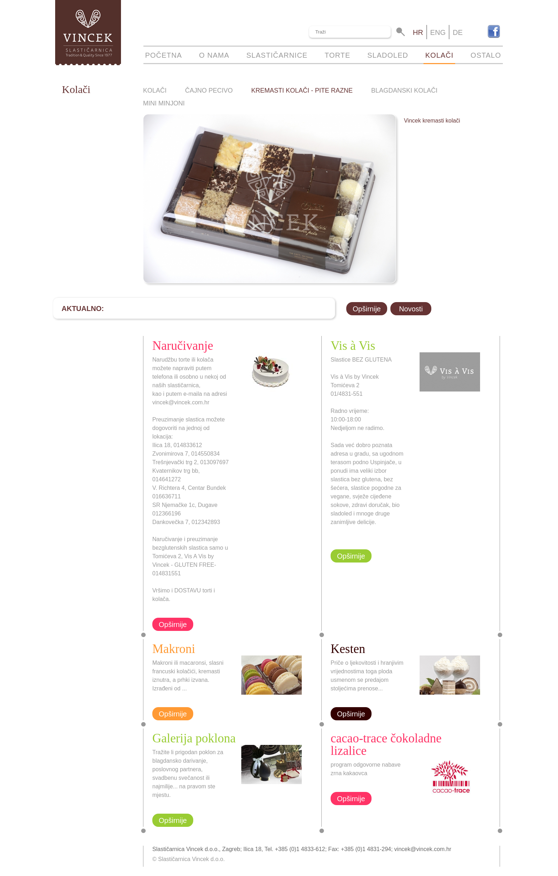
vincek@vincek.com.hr (422, 849)
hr (418, 32)
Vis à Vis (353, 346)
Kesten (348, 649)
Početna (163, 55)
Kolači (439, 55)
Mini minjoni (164, 103)
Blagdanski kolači (404, 90)
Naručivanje (182, 346)
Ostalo (485, 55)
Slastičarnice (276, 55)
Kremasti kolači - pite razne (302, 90)
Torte (337, 55)
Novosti (411, 309)
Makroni (173, 649)
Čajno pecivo (209, 90)
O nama (214, 55)
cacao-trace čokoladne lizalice (386, 744)
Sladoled (387, 55)
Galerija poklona (194, 738)
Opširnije (367, 309)
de (458, 32)
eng (438, 32)
